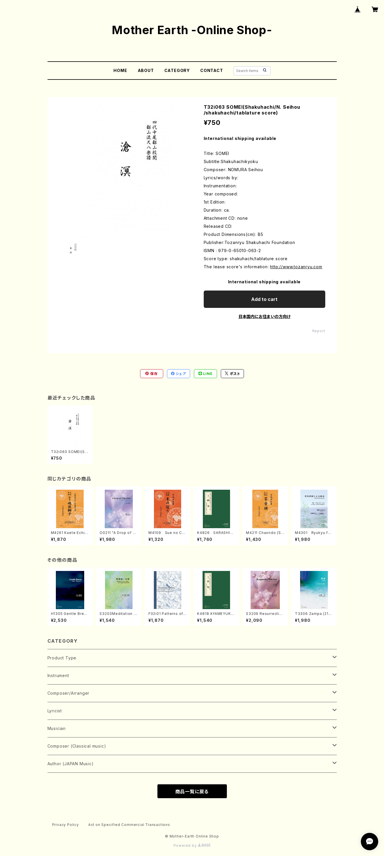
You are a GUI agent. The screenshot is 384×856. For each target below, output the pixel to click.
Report (318, 331)
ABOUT (146, 70)
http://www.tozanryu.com (296, 266)
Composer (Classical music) (76, 746)
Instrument (58, 675)
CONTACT (211, 70)
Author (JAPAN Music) (70, 763)
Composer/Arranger (68, 693)
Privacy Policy (65, 824)
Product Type (62, 657)
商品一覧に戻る (192, 791)
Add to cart (264, 299)
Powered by (192, 845)
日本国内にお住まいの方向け (264, 316)
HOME (120, 70)
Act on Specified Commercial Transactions (129, 824)
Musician (56, 728)
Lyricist (54, 710)
